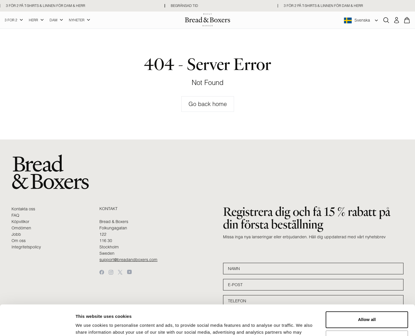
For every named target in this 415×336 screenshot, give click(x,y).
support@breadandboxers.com (128, 259)
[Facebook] (101, 272)
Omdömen (21, 228)
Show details (89, 324)
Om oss (19, 240)
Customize (367, 307)
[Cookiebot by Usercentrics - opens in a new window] (37, 324)
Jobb (16, 234)
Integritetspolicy (26, 247)
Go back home (207, 103)
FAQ (15, 215)
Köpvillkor (20, 221)
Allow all (367, 289)
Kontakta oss (23, 209)
